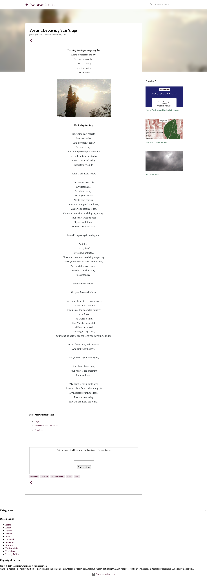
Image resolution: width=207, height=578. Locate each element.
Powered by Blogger (103, 574)
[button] (31, 41)
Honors (9, 545)
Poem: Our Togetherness (156, 142)
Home (8, 524)
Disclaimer (10, 551)
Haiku (8, 536)
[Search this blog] (168, 4)
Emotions (39, 430)
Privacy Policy (12, 554)
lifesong (44, 476)
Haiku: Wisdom (152, 175)
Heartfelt (9, 542)
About (8, 527)
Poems (8, 533)
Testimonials (11, 548)
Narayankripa (42, 4)
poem (69, 476)
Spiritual (9, 539)
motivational (58, 476)
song (77, 476)
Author (8, 530)
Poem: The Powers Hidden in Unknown (162, 110)
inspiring (34, 476)
